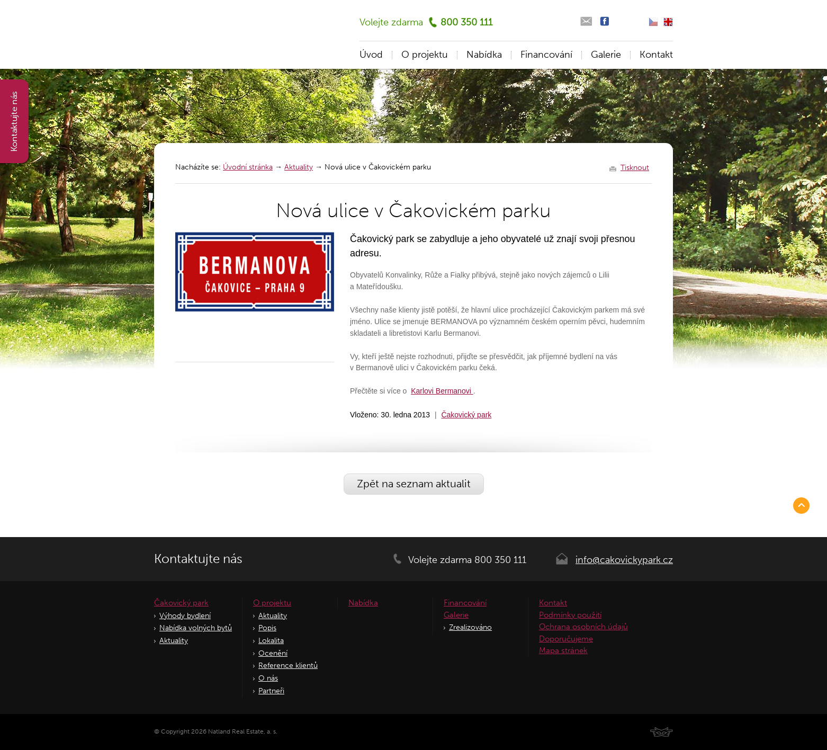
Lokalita (271, 640)
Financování (546, 54)
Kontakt (656, 54)
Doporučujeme (566, 639)
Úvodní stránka (248, 167)
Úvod (371, 54)
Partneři (271, 690)
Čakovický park (466, 414)
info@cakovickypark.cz (624, 560)
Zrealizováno (470, 627)
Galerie (606, 54)
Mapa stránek (563, 650)
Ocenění (272, 653)
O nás (268, 678)
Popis (267, 627)
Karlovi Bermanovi (442, 391)
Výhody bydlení (185, 615)
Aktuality (298, 167)
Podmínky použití (570, 615)
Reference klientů (288, 665)
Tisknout (635, 168)
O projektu (424, 54)
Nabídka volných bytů (195, 627)
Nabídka (484, 54)
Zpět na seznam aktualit (414, 483)
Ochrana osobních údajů (583, 626)
